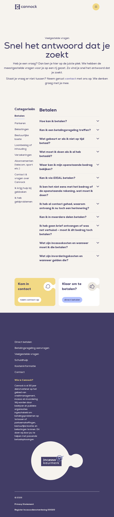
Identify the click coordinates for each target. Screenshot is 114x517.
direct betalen (72, 299)
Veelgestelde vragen (27, 354)
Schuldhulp (21, 360)
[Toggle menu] (95, 6)
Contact (20, 372)
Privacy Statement (24, 504)
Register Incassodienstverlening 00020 (35, 509)
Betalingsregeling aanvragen (32, 348)
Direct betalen (23, 341)
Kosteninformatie (25, 366)
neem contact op (29, 299)
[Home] (26, 6)
